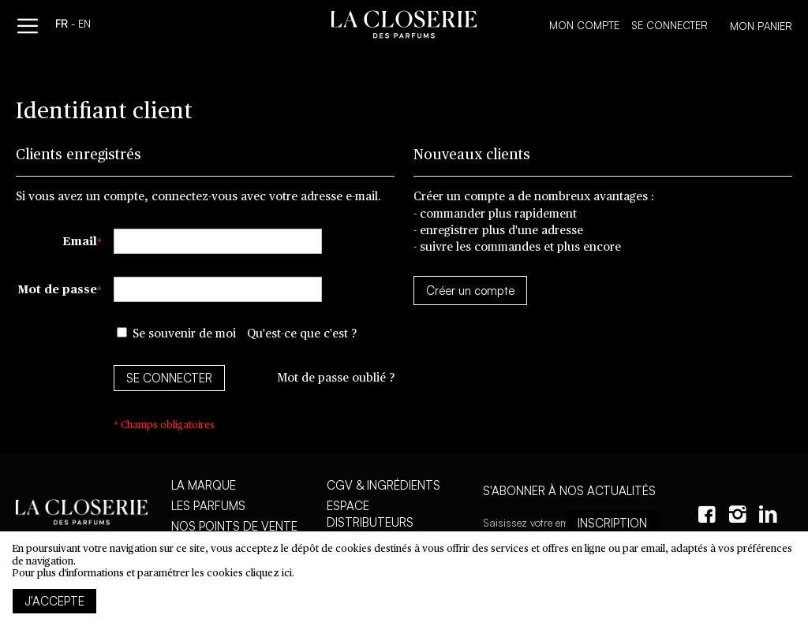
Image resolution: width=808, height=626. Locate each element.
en (84, 25)
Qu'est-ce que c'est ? (302, 334)
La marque (203, 485)
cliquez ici (268, 573)
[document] (404, 578)
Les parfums (208, 505)
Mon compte (584, 25)
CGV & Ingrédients (383, 485)
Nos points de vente (234, 526)
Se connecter (669, 25)
